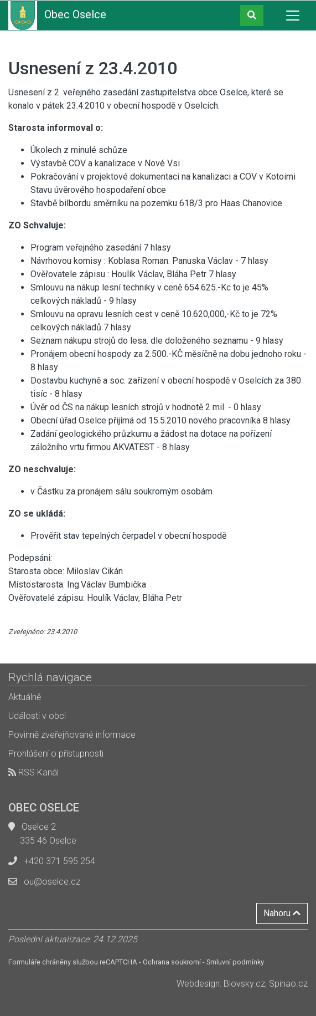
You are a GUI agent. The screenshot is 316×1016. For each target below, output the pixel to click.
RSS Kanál (33, 772)
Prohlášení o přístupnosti (55, 753)
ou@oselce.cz (52, 881)
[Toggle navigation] (293, 15)
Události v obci (37, 716)
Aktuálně (24, 697)
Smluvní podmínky (235, 962)
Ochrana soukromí (172, 962)
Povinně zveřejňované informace (72, 734)
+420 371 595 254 (59, 861)
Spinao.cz (288, 983)
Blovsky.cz (244, 983)
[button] (251, 15)
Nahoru (282, 913)
